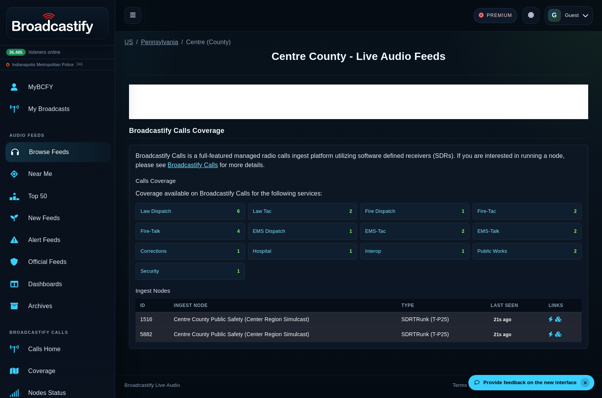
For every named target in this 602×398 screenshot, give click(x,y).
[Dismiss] (585, 382)
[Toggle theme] (531, 15)
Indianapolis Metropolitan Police (43, 64)
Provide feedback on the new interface (526, 382)
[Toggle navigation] (132, 15)
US (128, 42)
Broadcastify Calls (193, 165)
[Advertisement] (358, 102)
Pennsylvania (159, 42)
